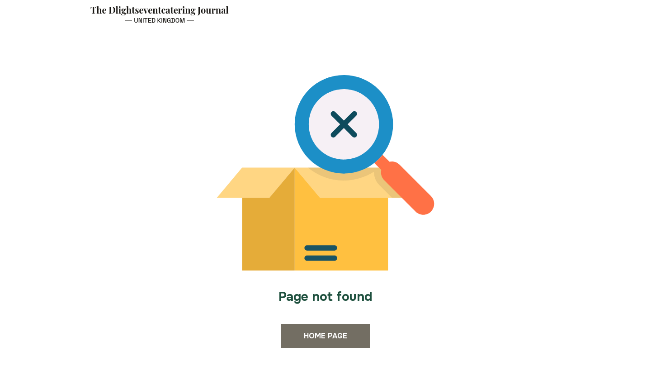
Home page (325, 336)
